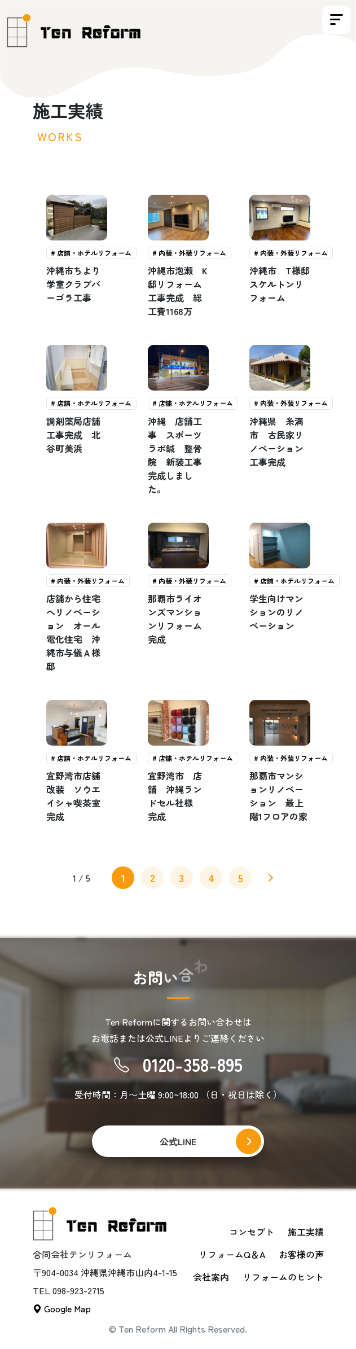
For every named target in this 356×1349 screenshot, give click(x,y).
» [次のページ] (269, 880)
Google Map (62, 1308)
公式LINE (178, 1141)
